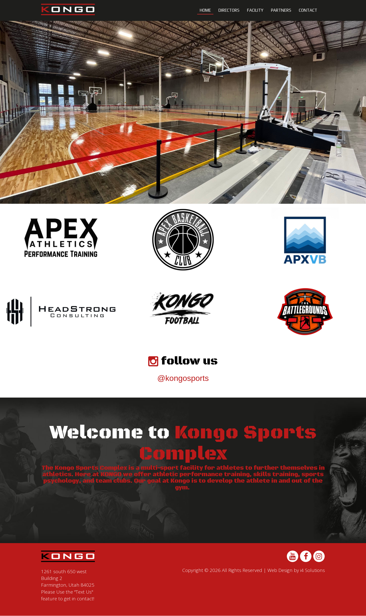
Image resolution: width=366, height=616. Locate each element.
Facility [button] (255, 10)
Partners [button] (281, 10)
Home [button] (205, 10)
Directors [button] (229, 10)
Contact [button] (308, 10)
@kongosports (183, 378)
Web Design (280, 570)
